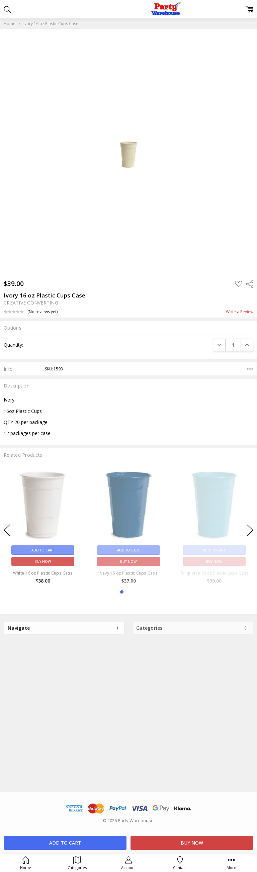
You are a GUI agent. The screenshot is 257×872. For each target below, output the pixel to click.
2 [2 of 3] (128, 592)
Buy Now (42, 561)
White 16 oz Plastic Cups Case (43, 573)
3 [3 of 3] (135, 592)
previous (7, 530)
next (250, 530)
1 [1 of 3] (121, 592)
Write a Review (239, 312)
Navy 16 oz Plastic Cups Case (128, 573)
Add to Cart (42, 550)
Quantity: (13, 345)
